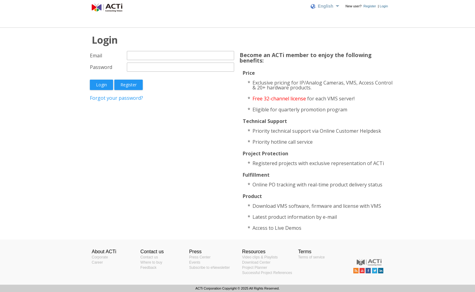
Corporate (100, 257)
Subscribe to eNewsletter (209, 267)
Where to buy (151, 262)
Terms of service (311, 257)
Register (370, 6)
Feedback (148, 267)
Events (195, 262)
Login (384, 6)
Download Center (256, 262)
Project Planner (254, 267)
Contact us (149, 257)
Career (97, 262)
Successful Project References (267, 273)
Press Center (200, 257)
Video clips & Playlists (260, 257)
